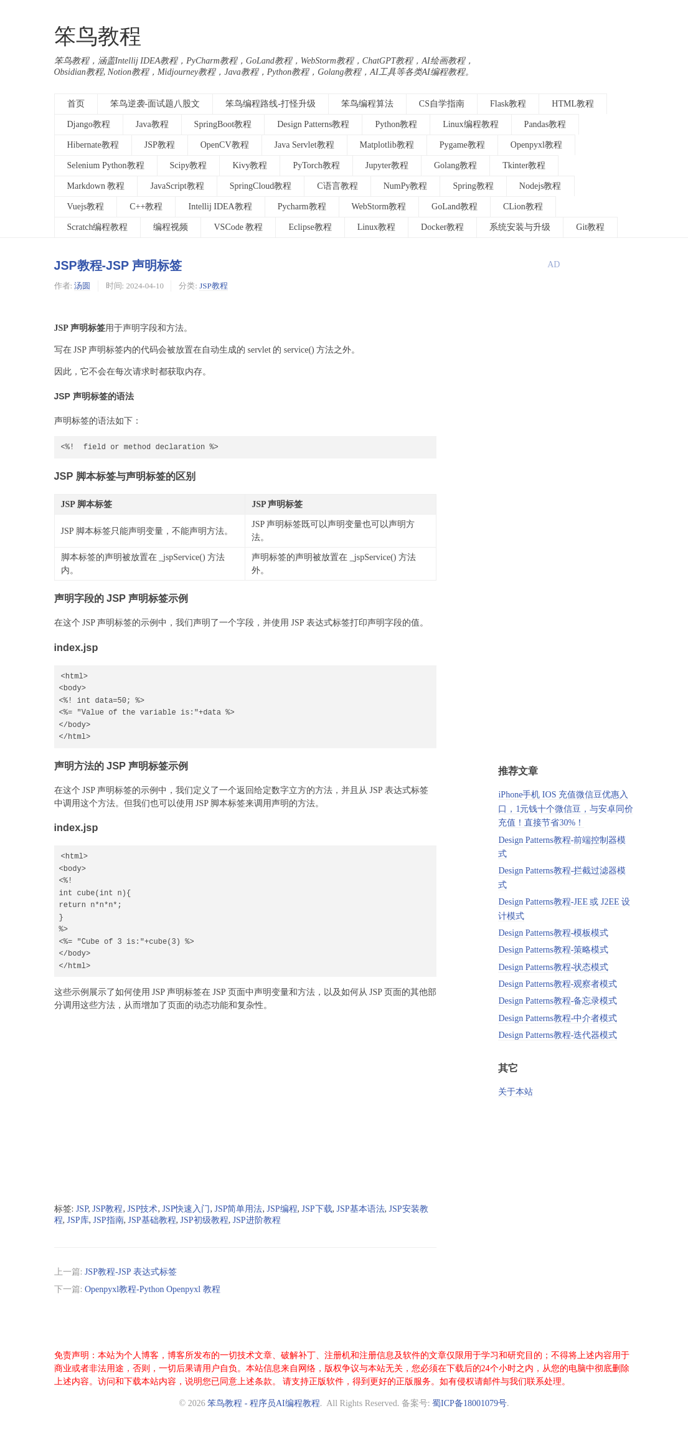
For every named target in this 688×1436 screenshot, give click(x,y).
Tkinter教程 (523, 165)
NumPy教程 (406, 186)
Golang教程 (455, 165)
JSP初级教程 (205, 1220)
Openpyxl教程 (536, 145)
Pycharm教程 (302, 206)
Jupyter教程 (386, 165)
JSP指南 (108, 1220)
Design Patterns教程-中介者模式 (557, 1018)
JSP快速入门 (186, 1209)
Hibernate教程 (93, 145)
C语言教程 (337, 186)
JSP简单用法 (238, 1209)
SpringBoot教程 (223, 124)
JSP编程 (281, 1209)
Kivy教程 (249, 165)
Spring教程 (473, 186)
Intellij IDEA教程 (220, 206)
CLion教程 (523, 206)
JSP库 (78, 1220)
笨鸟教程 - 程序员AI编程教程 (263, 1403)
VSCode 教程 (238, 227)
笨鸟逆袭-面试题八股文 (155, 103)
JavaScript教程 (177, 186)
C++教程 (146, 206)
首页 (76, 103)
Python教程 (396, 124)
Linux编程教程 (470, 124)
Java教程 (152, 124)
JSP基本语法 (361, 1209)
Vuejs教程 (86, 206)
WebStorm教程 (379, 206)
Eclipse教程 (309, 227)
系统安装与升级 (519, 227)
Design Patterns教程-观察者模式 (557, 984)
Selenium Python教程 (105, 165)
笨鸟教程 (97, 36)
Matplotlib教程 (387, 145)
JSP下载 (317, 1209)
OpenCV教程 (224, 145)
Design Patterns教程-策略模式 (553, 949)
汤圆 (82, 285)
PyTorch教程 (316, 165)
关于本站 (515, 1091)
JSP (82, 1209)
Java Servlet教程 (304, 145)
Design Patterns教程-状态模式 (553, 967)
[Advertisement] (245, 1107)
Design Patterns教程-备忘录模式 (557, 1001)
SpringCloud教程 (261, 186)
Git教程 (590, 227)
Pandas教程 (545, 124)
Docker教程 (442, 227)
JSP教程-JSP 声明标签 (118, 265)
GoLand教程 (454, 206)
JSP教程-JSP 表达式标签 (131, 1272)
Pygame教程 (462, 145)
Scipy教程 (188, 165)
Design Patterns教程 (313, 124)
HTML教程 (573, 103)
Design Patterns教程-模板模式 (553, 933)
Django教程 (88, 124)
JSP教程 (159, 145)
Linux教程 (376, 227)
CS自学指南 (441, 103)
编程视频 (170, 227)
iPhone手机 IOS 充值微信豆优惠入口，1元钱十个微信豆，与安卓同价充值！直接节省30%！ (565, 808)
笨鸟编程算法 (367, 103)
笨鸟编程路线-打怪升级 (270, 103)
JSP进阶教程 (257, 1220)
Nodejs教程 (540, 186)
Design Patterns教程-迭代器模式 (557, 1035)
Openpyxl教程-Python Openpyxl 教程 (152, 1289)
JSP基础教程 (152, 1220)
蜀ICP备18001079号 (469, 1403)
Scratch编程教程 (97, 227)
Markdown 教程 (96, 186)
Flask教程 (508, 103)
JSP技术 (142, 1209)
